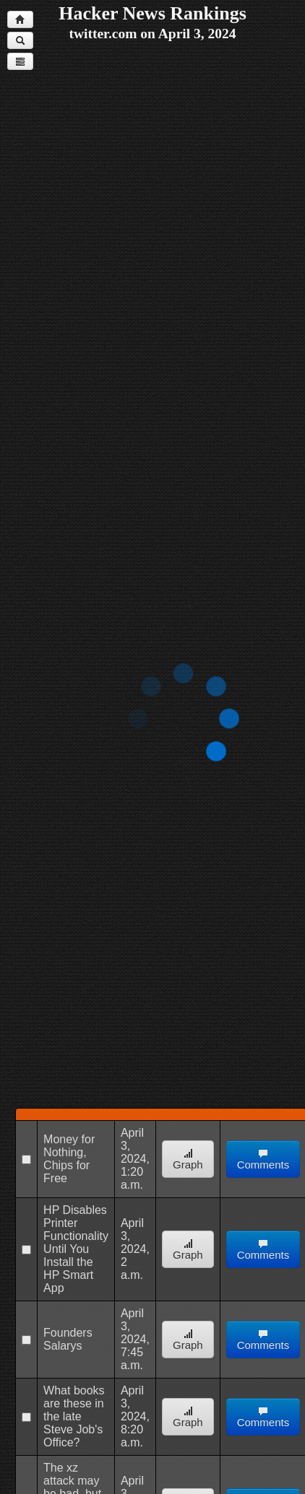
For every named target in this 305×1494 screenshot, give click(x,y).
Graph (188, 1159)
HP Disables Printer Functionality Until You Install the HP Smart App (75, 1249)
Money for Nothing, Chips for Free (69, 1158)
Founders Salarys (68, 1339)
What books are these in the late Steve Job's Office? (73, 1416)
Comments (263, 1159)
